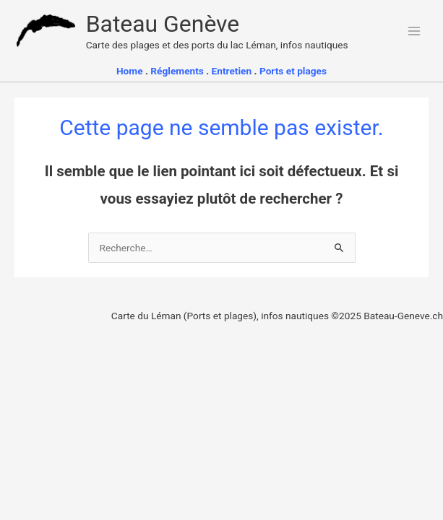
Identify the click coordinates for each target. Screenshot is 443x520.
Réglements (177, 71)
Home (129, 71)
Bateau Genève (163, 24)
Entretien (233, 71)
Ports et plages (293, 71)
